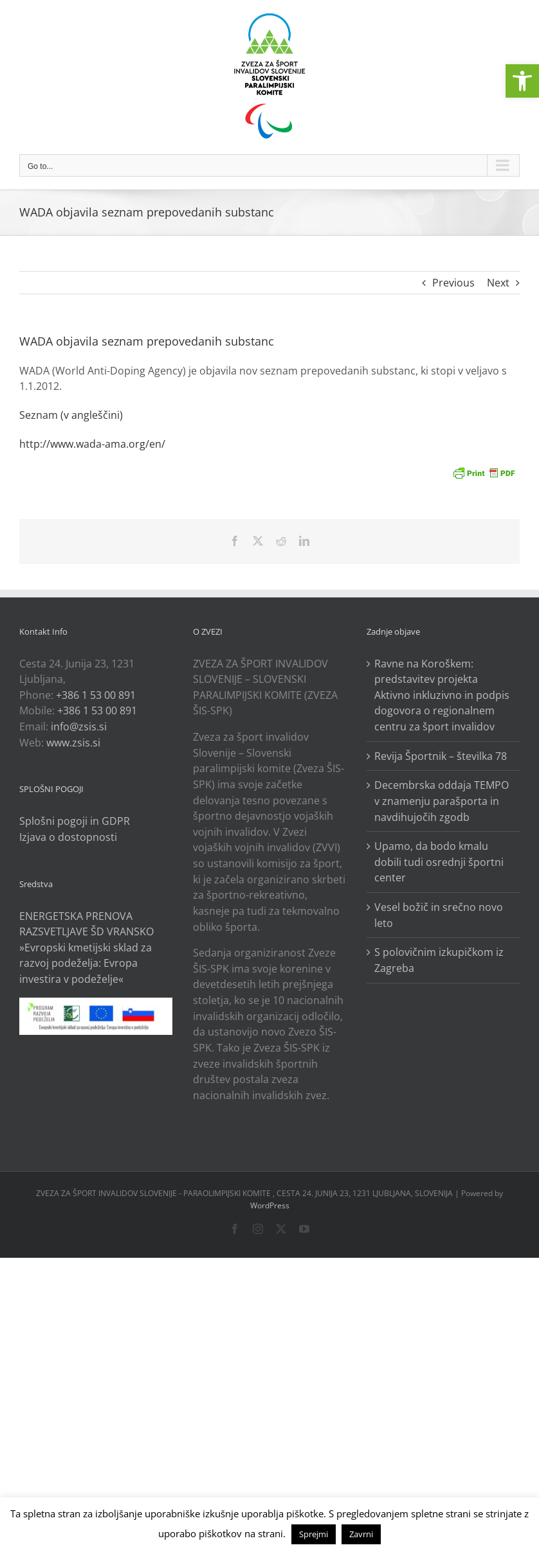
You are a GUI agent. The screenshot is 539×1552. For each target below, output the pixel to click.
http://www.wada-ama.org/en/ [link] (92, 444)
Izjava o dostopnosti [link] (68, 837)
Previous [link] (453, 283)
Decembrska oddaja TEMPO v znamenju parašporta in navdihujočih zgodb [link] (441, 801)
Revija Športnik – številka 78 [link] (440, 756)
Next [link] (498, 283)
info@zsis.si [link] (79, 726)
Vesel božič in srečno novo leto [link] (438, 915)
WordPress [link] (269, 1205)
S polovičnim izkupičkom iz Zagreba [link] (439, 960)
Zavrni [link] (361, 1534)
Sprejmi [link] (313, 1534)
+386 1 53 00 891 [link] (96, 695)
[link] (522, 81)
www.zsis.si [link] (73, 743)
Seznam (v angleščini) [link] (71, 415)
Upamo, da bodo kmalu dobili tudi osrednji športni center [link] (439, 862)
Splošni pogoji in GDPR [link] (74, 821)
